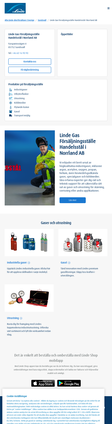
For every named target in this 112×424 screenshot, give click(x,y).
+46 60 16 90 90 (20, 53)
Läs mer (72, 200)
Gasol (64, 262)
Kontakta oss (29, 61)
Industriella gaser (17, 262)
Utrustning (13, 318)
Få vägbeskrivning (30, 70)
